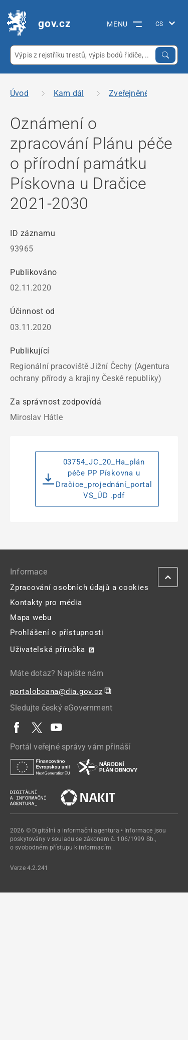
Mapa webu (31, 617)
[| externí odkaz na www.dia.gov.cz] (28, 797)
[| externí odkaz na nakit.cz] (88, 797)
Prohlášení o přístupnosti (57, 632)
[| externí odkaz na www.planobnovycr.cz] (107, 766)
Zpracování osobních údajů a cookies (79, 587)
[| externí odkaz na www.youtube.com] (57, 727)
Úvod (19, 93)
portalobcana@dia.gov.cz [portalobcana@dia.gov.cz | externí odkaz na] (56, 691)
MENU (124, 24)
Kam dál (69, 93)
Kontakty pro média (46, 602)
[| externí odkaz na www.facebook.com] (17, 727)
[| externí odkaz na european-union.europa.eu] (40, 766)
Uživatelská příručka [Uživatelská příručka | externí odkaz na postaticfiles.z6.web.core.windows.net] (47, 649)
